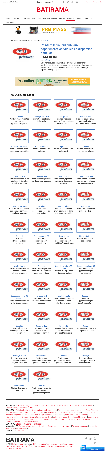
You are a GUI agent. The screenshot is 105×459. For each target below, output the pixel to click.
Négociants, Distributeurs (24, 415)
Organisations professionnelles (44, 410)
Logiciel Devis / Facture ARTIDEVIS (20, 408)
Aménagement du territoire (56, 412)
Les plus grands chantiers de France (49, 415)
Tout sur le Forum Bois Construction (43, 419)
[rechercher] (52, 1)
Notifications (31, 446)
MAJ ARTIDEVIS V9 (13, 449)
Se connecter (21, 428)
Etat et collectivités (23, 410)
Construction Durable (67, 419)
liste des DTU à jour (23, 405)
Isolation (9, 415)
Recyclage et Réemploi (77, 417)
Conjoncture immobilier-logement (71, 410)
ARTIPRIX (21, 446)
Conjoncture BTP (89, 412)
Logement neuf (22, 419)
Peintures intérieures (25, 40)
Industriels (69, 415)
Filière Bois (24, 417)
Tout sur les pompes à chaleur (18, 412)
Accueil (14, 40)
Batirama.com (17, 444)
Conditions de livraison (46, 446)
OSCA (47, 60)
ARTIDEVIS (11, 446)
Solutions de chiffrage (32, 424)
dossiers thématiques (29, 421)
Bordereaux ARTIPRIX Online (57, 405)
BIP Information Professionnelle (46, 444)
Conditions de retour (64, 446)
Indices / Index (39, 405)
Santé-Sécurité (92, 410)
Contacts (20, 431)
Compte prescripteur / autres (59, 426)
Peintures (37, 40)
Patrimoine (15, 421)
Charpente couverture (38, 417)
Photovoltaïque (75, 412)
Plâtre (77, 415)
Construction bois (38, 412)
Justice (84, 415)
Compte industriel (39, 426)
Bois (50, 417)
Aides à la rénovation (85, 419)
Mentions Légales (67, 444)
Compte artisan (25, 426)
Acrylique (45, 40)
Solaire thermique (60, 417)
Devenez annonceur (80, 426)
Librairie (19, 424)
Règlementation (12, 417)
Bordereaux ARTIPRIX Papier (81, 405)
